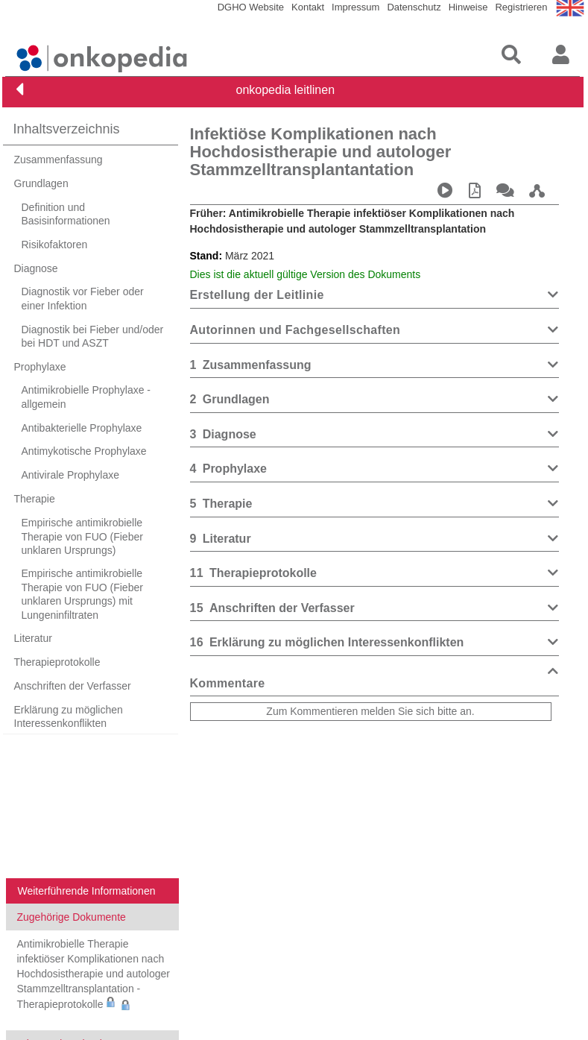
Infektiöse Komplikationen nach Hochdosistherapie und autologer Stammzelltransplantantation (321, 152)
